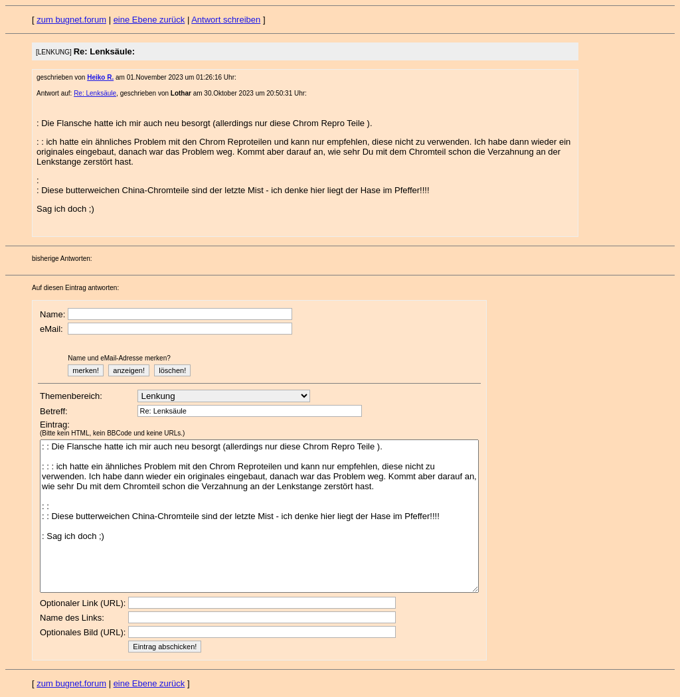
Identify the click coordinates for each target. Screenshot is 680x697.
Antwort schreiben (225, 20)
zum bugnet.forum (71, 20)
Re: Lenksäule (95, 93)
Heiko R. (100, 77)
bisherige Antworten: (62, 258)
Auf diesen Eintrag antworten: (75, 287)
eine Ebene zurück (149, 20)
